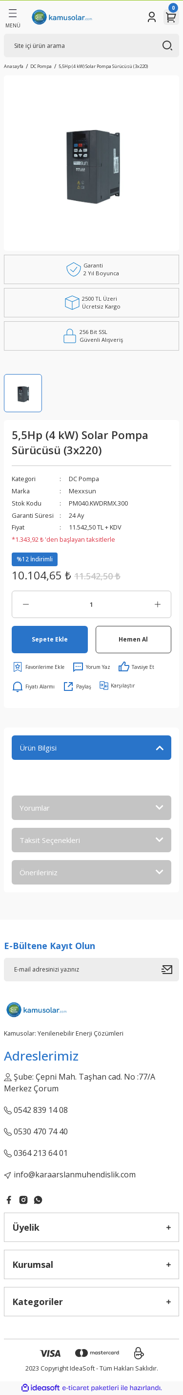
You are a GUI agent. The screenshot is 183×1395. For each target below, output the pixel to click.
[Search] (91, 45)
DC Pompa (84, 478)
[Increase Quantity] (157, 604)
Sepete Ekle (50, 639)
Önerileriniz (39, 872)
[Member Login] (152, 17)
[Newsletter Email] (91, 969)
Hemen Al (133, 639)
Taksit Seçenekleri (50, 840)
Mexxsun (82, 491)
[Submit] (170, 969)
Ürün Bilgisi (38, 748)
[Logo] (61, 17)
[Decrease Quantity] (25, 604)
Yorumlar (35, 808)
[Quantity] (91, 604)
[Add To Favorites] (38, 667)
